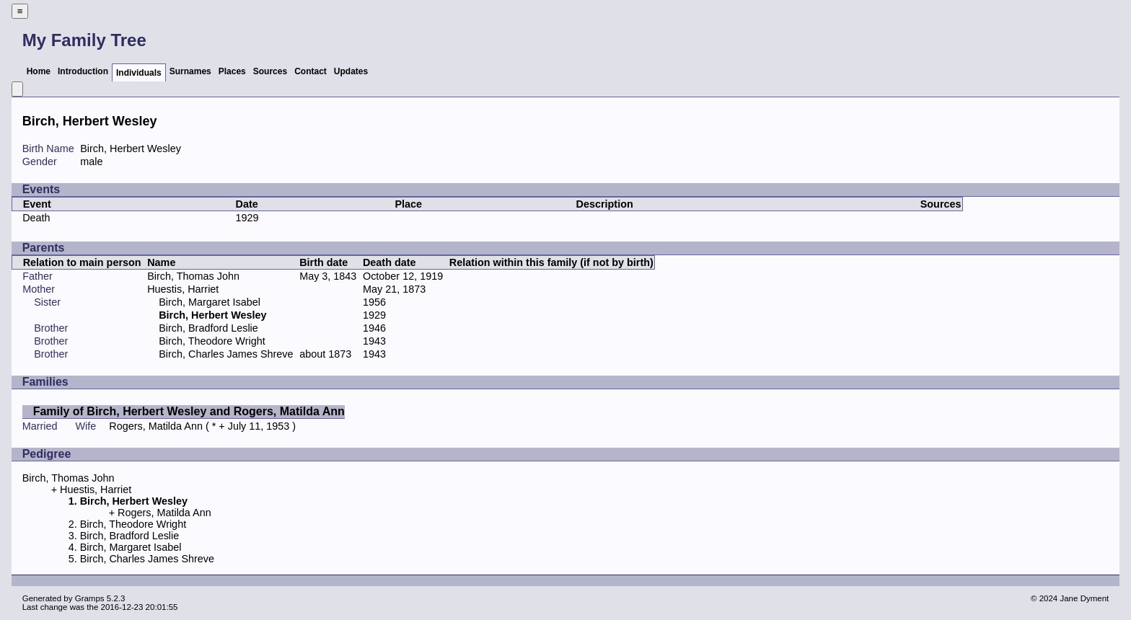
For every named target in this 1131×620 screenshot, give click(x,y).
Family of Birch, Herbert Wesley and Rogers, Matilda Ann (189, 411)
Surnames (190, 71)
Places (232, 71)
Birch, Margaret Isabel (209, 302)
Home (38, 71)
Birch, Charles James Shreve (226, 354)
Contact (310, 71)
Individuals (139, 73)
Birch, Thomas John (193, 276)
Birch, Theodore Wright (212, 341)
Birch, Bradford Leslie (208, 328)
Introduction (83, 71)
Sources (270, 71)
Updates (351, 71)
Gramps (90, 598)
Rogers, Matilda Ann (156, 426)
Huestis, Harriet (183, 289)
